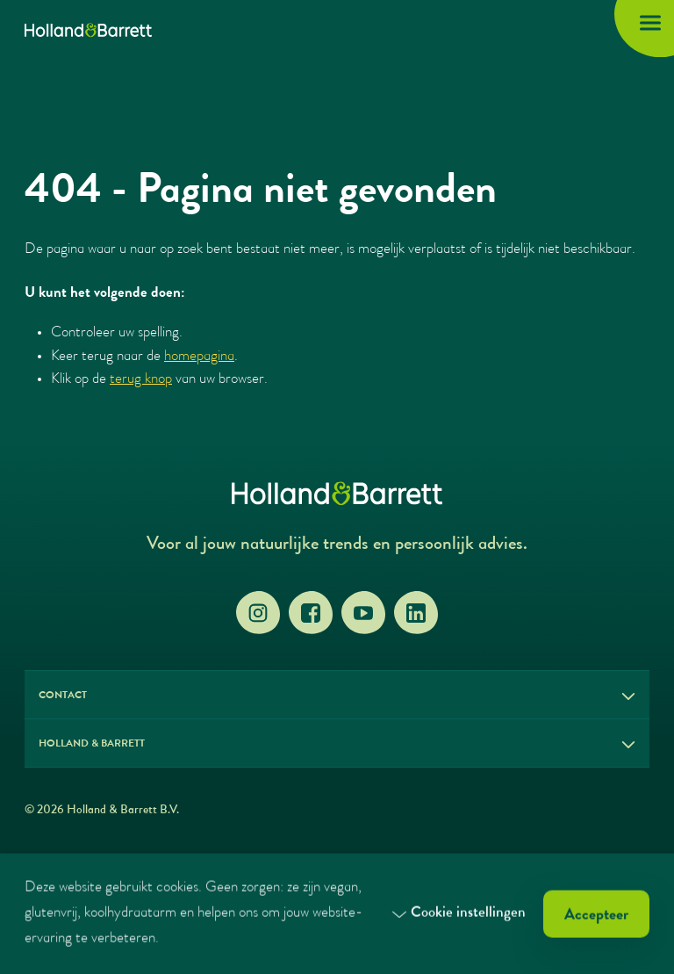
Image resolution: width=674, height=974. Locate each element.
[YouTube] (363, 613)
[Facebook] (310, 613)
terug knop (141, 379)
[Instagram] (258, 613)
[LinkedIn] (416, 613)
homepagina (199, 357)
